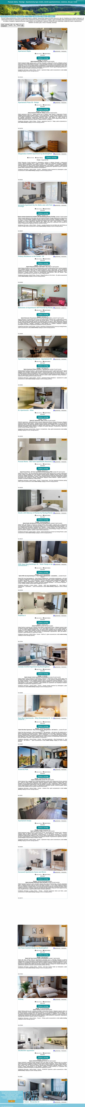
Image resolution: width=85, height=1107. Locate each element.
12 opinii (55, 372)
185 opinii (47, 629)
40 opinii (51, 116)
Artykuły (51, 16)
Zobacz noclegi (43, 61)
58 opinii (46, 1012)
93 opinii (54, 885)
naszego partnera (34, 74)
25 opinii (58, 321)
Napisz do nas (58, 1104)
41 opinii (61, 219)
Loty (28, 16)
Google (3, 1093)
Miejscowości (20, 16)
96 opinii (64, 579)
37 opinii (53, 269)
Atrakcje (43, 16)
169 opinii (50, 1064)
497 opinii (59, 475)
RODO (14, 1099)
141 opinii (48, 783)
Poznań (64, 29)
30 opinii (48, 64)
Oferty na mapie (13, 16)
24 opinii (56, 526)
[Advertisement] (42, 912)
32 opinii (49, 423)
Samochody (36, 16)
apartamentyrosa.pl (80, 0)
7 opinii (54, 961)
